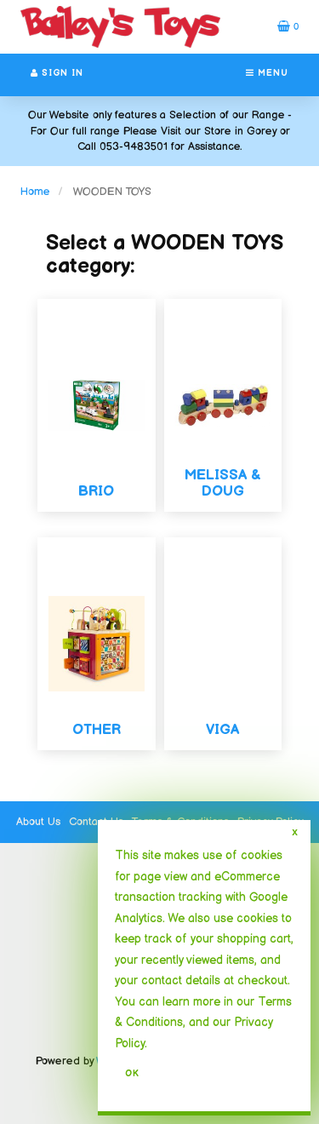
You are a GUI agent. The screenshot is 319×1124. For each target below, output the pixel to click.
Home (35, 191)
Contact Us (96, 822)
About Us (38, 822)
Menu (267, 73)
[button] (288, 26)
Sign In (57, 73)
